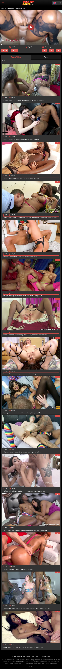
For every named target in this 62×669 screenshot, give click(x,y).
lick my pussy (7, 530)
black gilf (26, 335)
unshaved (6, 100)
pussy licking (31, 413)
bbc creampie (7, 608)
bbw (32, 100)
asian (14, 413)
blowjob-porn (13, 491)
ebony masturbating (15, 100)
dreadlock (38, 452)
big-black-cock (11, 139)
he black (11, 335)
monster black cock (45, 608)
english (38, 413)
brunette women (26, 295)
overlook (25, 139)
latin (32, 569)
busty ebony (44, 217)
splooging (16, 178)
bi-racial (41, 100)
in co (40, 295)
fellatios (31, 256)
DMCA (34, 656)
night (43, 647)
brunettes (18, 256)
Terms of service (25, 656)
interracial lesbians (9, 374)
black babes (29, 530)
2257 (38, 656)
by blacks (33, 335)
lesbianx (6, 178)
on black (6, 335)
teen (28, 569)
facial (5, 256)
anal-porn (29, 491)
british (18, 413)
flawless (23, 569)
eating (23, 530)
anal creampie (25, 608)
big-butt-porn (21, 491)
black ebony (44, 530)
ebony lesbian (26, 100)
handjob (6, 295)
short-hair (19, 139)
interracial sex (12, 217)
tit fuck (5, 217)
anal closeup (35, 217)
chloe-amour (11, 256)
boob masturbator (14, 647)
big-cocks (25, 256)
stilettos (31, 139)
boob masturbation (31, 647)
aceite (5, 569)
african (5, 647)
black (5, 452)
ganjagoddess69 (19, 452)
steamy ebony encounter (24, 217)
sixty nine (27, 452)
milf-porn (6, 491)
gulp (5, 139)
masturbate (30, 178)
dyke (33, 452)
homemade (11, 569)
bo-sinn (43, 491)
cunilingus (10, 452)
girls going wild (37, 374)
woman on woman (42, 335)
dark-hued (37, 256)
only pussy (35, 295)
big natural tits (16, 530)
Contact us (15, 656)
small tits (23, 178)
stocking (24, 413)
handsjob (22, 647)
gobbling (18, 295)
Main (2, 8)
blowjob (37, 139)
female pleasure (19, 374)
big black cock (34, 608)
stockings (12, 295)
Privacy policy (46, 656)
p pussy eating (7, 413)
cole (39, 647)
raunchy (18, 569)
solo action (28, 374)
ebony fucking (19, 335)
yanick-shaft (36, 491)
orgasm (36, 178)
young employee (53, 217)
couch (36, 100)
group (13, 608)
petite (10, 178)
